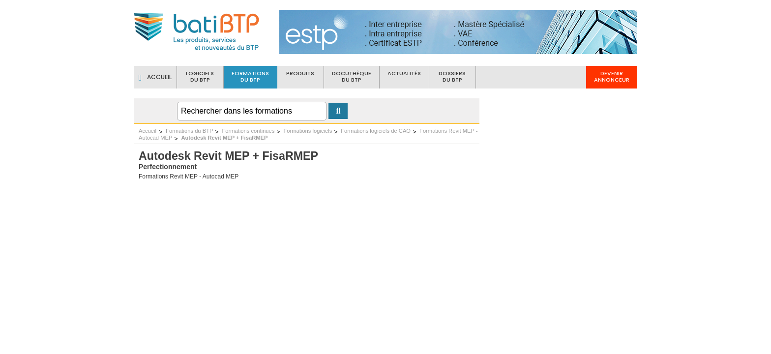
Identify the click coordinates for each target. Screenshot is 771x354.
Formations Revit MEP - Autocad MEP (188, 176)
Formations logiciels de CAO (376, 131)
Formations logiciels (307, 131)
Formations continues (248, 131)
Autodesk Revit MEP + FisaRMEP (224, 138)
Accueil (147, 131)
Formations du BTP (189, 131)
